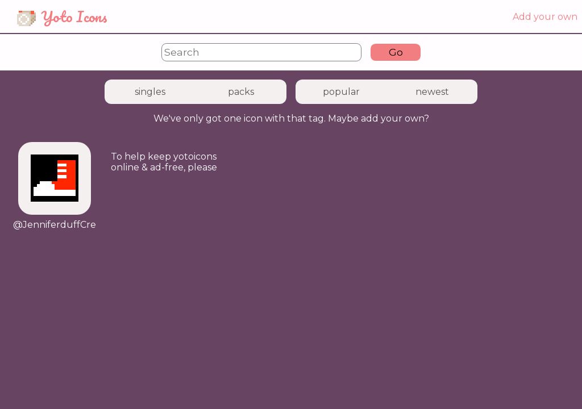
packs (241, 91)
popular (341, 91)
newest (432, 91)
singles (150, 91)
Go (396, 52)
